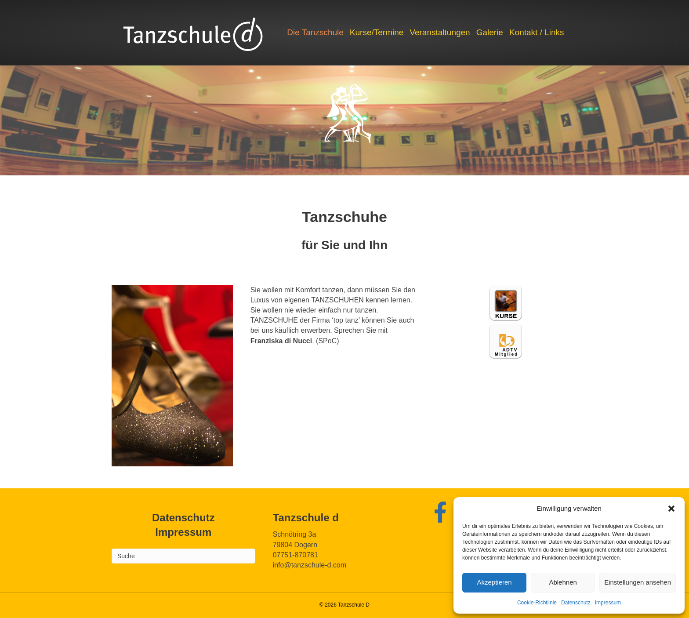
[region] (344, 120)
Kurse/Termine (377, 32)
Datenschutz (576, 603)
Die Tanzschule (315, 32)
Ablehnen (563, 582)
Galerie (489, 32)
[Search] (183, 556)
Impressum (608, 603)
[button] (671, 508)
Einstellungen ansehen (637, 582)
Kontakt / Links (536, 32)
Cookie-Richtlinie (537, 603)
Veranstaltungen (440, 32)
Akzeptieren (494, 582)
